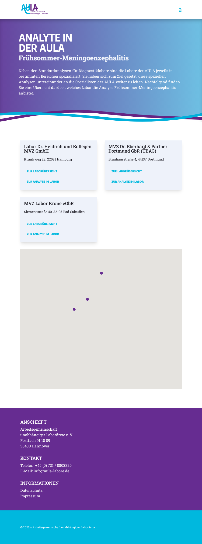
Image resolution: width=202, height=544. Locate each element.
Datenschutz (31, 490)
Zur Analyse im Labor (43, 181)
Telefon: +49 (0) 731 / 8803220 (46, 465)
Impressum (30, 495)
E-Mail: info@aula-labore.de (44, 470)
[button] (74, 309)
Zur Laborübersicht (42, 171)
